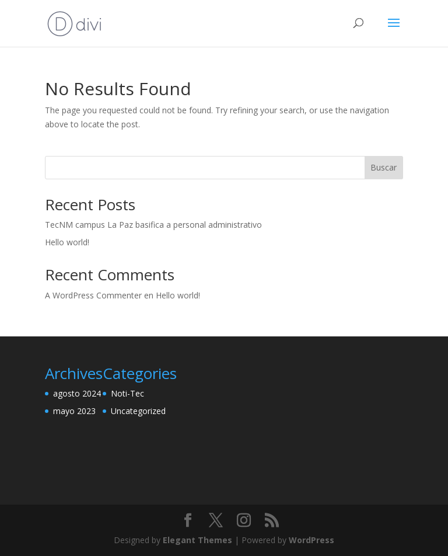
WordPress (311, 539)
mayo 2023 (74, 410)
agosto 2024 (77, 393)
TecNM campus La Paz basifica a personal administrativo (153, 224)
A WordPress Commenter (93, 295)
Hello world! (67, 242)
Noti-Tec (127, 393)
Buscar (383, 167)
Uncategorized (138, 410)
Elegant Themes (197, 539)
